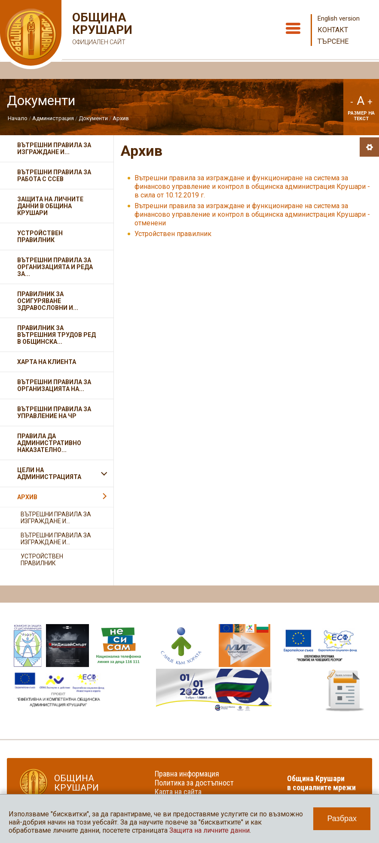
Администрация (53, 118)
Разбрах (342, 818)
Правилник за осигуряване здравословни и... (47, 301)
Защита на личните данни (209, 830)
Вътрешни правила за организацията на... (54, 385)
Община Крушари (101, 30)
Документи (93, 118)
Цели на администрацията (49, 473)
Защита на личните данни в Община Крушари (50, 206)
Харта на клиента (46, 361)
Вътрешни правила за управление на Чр (54, 412)
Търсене (333, 41)
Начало (18, 118)
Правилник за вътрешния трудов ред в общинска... (56, 334)
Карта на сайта (178, 791)
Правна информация (187, 773)
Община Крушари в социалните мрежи (321, 783)
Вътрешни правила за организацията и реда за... (55, 267)
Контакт (333, 30)
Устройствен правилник (172, 234)
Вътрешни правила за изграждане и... (54, 148)
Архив (121, 118)
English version (339, 18)
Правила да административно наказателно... (49, 443)
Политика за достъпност (194, 782)
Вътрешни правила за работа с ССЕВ (54, 175)
